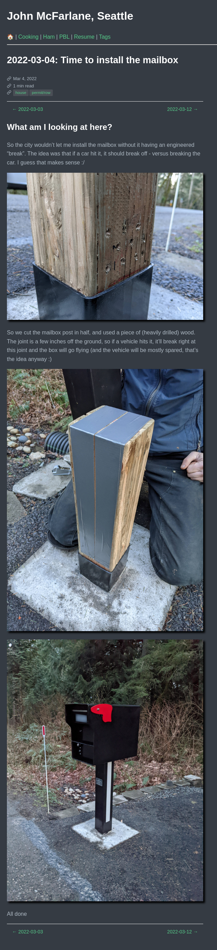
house (21, 93)
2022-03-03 (27, 109)
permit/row (41, 93)
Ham (49, 37)
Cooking (29, 37)
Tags (105, 37)
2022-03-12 (182, 109)
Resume (85, 37)
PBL (65, 37)
